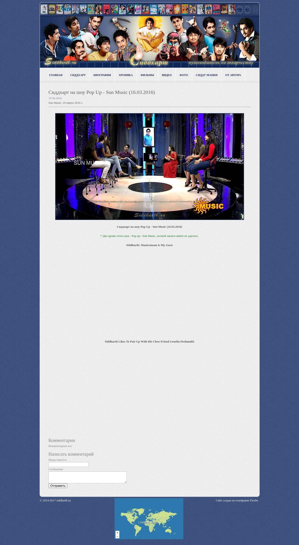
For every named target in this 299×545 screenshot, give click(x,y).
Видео (167, 75)
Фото (184, 75)
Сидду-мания (207, 75)
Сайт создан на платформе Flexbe (237, 502)
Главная (56, 75)
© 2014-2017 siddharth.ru (55, 502)
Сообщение (56, 469)
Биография (102, 75)
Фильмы (147, 75)
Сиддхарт (78, 75)
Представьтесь (58, 459)
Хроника (126, 75)
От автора (233, 75)
